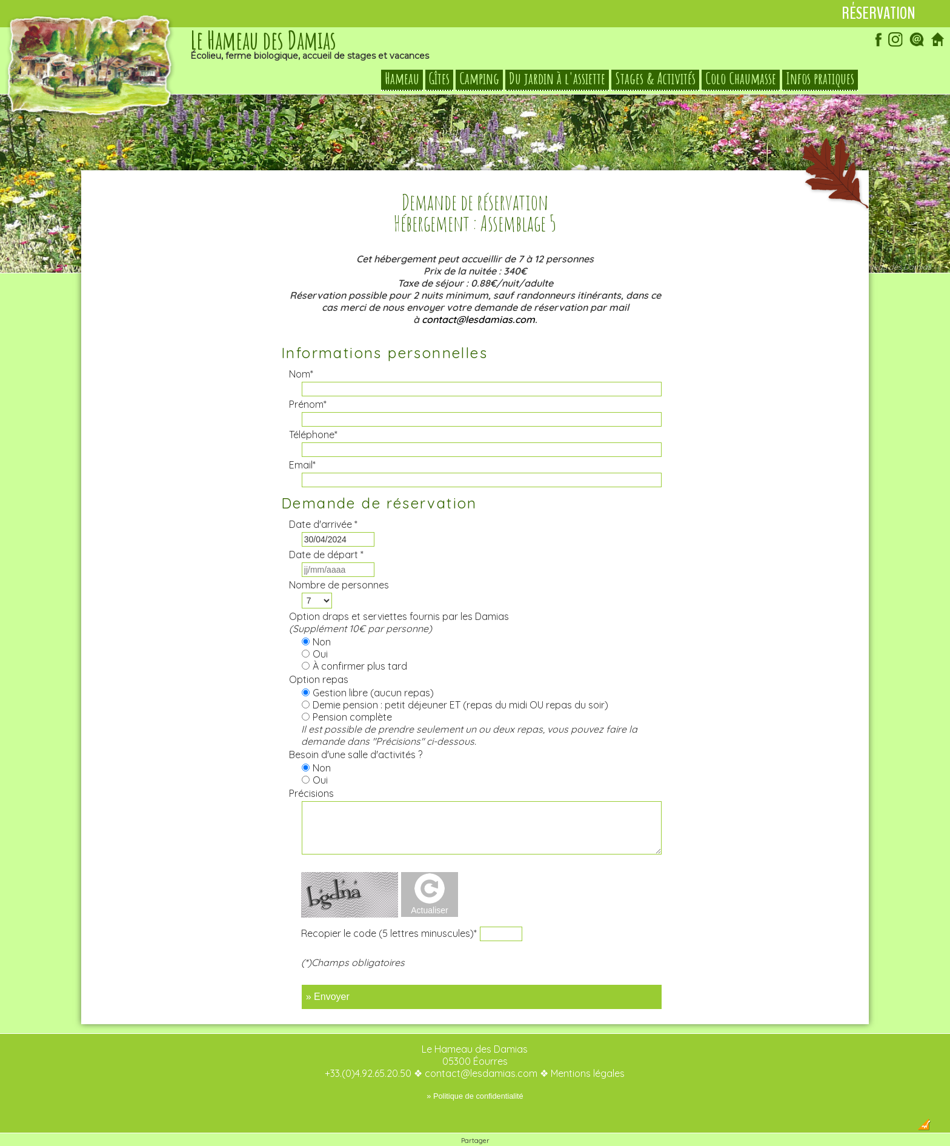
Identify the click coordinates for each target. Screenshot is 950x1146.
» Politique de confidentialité (475, 1071)
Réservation (878, 13)
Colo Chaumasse (740, 79)
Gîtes (439, 79)
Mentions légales (588, 1049)
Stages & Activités (655, 79)
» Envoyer (328, 972)
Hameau (402, 79)
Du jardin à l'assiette (557, 79)
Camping (479, 79)
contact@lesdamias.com (478, 295)
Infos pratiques (820, 79)
